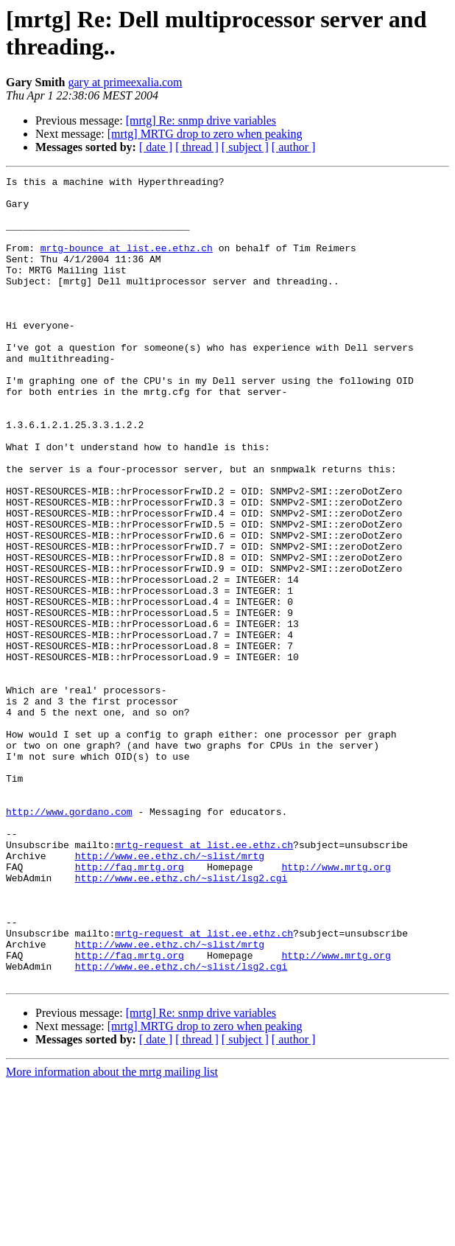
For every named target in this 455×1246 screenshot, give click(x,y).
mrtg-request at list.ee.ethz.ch (204, 979)
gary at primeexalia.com (125, 82)
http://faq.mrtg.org (129, 1005)
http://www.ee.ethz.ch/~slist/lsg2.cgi (181, 1019)
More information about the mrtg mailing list (112, 1233)
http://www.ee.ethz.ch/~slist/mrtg (169, 992)
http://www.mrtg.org (335, 1005)
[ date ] (155, 147)
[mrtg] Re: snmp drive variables (201, 120)
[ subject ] (245, 147)
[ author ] (294, 147)
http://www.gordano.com (69, 939)
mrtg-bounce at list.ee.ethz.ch (126, 263)
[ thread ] (197, 147)
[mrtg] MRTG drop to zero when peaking (205, 133)
